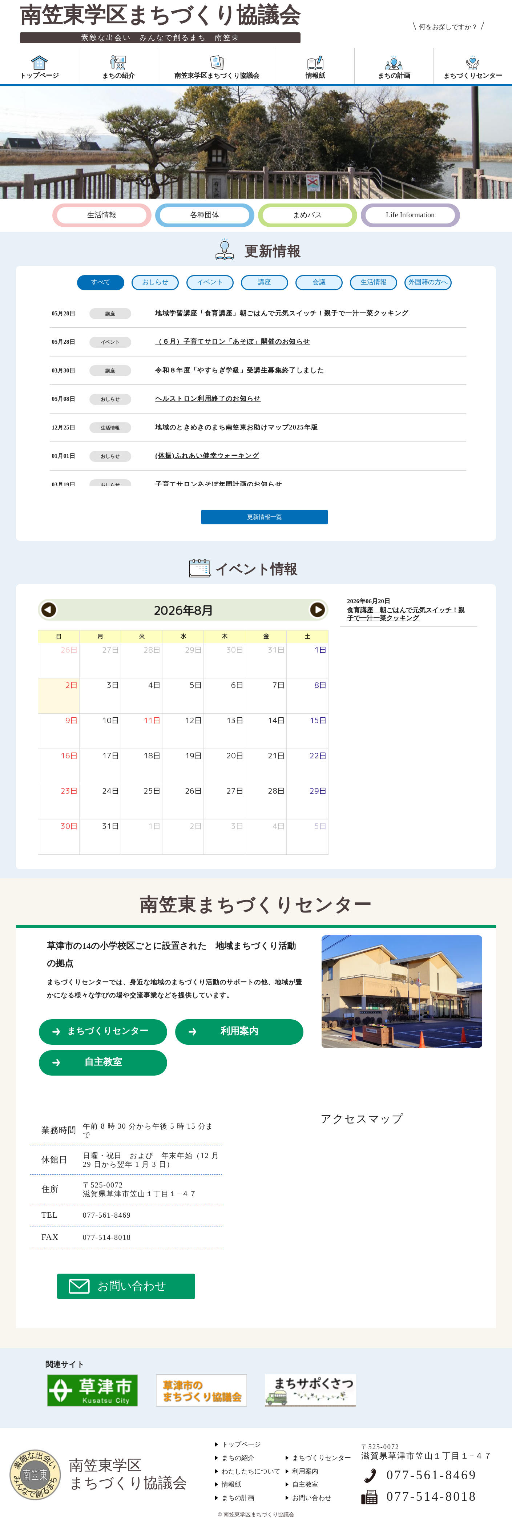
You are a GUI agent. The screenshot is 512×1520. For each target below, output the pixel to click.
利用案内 (239, 1031)
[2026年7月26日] (69, 650)
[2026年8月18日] (152, 756)
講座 (110, 314)
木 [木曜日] (224, 636)
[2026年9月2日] (195, 826)
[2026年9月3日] (237, 826)
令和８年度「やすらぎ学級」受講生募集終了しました (239, 370)
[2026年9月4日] (278, 826)
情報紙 (231, 1484)
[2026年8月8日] (320, 686)
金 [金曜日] (266, 636)
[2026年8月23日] (69, 791)
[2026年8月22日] (318, 756)
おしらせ (110, 399)
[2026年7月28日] (152, 650)
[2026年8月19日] (193, 756)
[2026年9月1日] (154, 826)
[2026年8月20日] (235, 756)
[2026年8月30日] (69, 826)
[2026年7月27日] (111, 650)
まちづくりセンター (107, 1031)
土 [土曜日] (307, 636)
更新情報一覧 (264, 517)
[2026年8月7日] (278, 686)
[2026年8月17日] (111, 756)
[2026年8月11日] (152, 721)
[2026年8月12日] (193, 721)
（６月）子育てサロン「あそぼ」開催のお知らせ (232, 341)
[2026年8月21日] (276, 756)
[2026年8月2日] (71, 686)
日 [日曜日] (58, 636)
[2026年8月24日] (111, 791)
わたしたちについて (251, 1471)
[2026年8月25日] (152, 791)
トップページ (241, 1444)
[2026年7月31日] (276, 650)
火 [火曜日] (142, 636)
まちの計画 (238, 1497)
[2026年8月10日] (111, 721)
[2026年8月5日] (195, 686)
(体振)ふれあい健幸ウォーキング (207, 455)
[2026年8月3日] (113, 686)
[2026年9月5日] (320, 826)
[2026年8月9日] (71, 721)
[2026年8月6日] (237, 686)
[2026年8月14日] (276, 721)
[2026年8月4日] (154, 686)
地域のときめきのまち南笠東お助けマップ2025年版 (236, 427)
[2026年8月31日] (111, 826)
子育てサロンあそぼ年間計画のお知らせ (218, 484)
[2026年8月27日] (235, 791)
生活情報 (110, 428)
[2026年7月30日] (235, 650)
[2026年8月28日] (276, 791)
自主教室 (103, 1062)
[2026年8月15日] (318, 721)
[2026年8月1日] (320, 650)
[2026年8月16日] (69, 756)
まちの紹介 (238, 1457)
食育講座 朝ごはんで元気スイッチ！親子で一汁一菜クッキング (406, 614)
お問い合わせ (131, 1285)
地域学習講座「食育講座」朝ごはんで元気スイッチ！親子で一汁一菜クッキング (281, 313)
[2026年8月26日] (193, 791)
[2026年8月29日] (318, 791)
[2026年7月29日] (193, 650)
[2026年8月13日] (235, 721)
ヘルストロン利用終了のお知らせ (208, 398)
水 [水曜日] (183, 636)
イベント (110, 342)
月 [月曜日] (100, 636)
